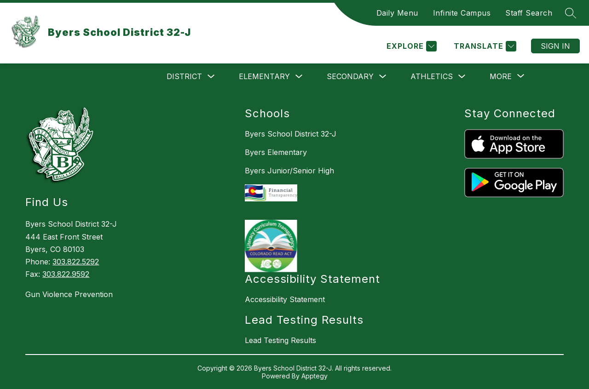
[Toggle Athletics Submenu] (462, 76)
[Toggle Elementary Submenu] (299, 76)
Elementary (264, 76)
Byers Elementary (276, 152)
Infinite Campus (462, 12)
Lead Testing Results (280, 340)
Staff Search (528, 12)
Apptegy (314, 376)
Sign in (555, 46)
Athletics (431, 76)
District (184, 76)
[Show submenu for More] (501, 76)
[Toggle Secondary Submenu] (382, 76)
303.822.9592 (65, 274)
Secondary (350, 76)
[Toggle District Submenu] (211, 76)
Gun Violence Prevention (69, 294)
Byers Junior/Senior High (289, 170)
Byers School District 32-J (290, 133)
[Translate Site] (483, 46)
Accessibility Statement (285, 299)
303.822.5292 (75, 261)
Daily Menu (397, 12)
